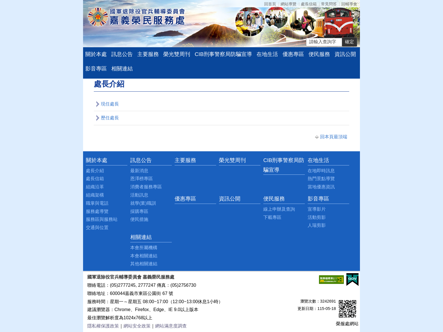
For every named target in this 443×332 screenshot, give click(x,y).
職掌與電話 (97, 203)
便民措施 (139, 219)
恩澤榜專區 (141, 178)
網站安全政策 (137, 326)
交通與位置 (97, 227)
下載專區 (272, 217)
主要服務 (148, 54)
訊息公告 (122, 54)
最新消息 (139, 170)
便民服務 (319, 54)
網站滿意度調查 (171, 326)
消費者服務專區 (146, 186)
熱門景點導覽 (321, 178)
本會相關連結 (143, 255)
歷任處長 (110, 117)
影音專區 (96, 69)
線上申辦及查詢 (279, 209)
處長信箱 (309, 4)
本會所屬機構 (143, 247)
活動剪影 (317, 217)
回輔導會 (349, 4)
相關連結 (122, 69)
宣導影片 (317, 209)
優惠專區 (293, 54)
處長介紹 (95, 170)
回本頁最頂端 (333, 136)
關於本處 (96, 54)
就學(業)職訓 (143, 203)
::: (87, 160)
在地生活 (267, 54)
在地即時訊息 (321, 170)
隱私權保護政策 (103, 326)
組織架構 (95, 195)
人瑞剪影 (317, 225)
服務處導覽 (97, 211)
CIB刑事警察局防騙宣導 (223, 54)
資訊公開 (345, 54)
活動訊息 (139, 195)
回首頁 (270, 4)
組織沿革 (95, 186)
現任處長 (110, 104)
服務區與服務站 (102, 219)
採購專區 (139, 211)
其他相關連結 (143, 263)
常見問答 (329, 4)
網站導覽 (288, 4)
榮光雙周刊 (176, 54)
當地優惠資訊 (321, 186)
